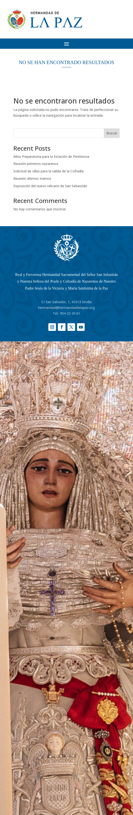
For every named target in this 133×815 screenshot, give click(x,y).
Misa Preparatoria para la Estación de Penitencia (51, 156)
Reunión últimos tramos (32, 178)
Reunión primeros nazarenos (35, 163)
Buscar (111, 133)
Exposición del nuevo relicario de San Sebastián (50, 186)
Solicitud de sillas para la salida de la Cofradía (48, 171)
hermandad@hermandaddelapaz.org (66, 307)
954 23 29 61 (70, 313)
